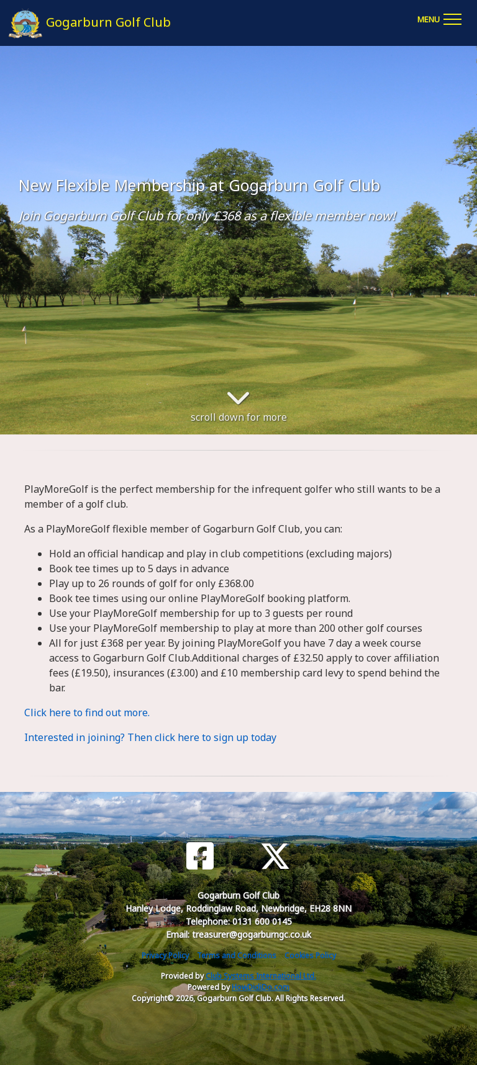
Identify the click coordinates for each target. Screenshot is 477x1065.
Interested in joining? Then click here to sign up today (150, 737)
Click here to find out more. (87, 712)
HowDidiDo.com (260, 987)
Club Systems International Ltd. (261, 976)
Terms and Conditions (236, 955)
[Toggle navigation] (439, 17)
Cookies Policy (310, 955)
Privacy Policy (165, 955)
